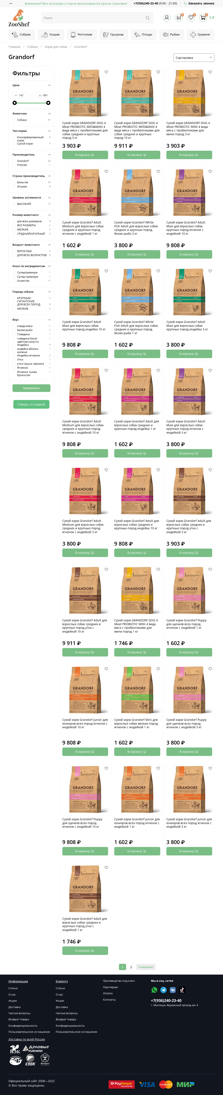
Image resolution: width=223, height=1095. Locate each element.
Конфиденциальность (23, 1025)
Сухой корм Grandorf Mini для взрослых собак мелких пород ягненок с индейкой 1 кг (136, 723)
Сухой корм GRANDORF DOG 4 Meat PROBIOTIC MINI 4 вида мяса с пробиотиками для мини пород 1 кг (136, 625)
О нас (12, 994)
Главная (14, 47)
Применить (31, 388)
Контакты (109, 999)
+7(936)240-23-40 (146, 3)
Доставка (14, 1007)
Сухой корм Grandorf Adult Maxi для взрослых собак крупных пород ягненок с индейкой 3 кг (185, 426)
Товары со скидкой (31, 404)
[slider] (14, 103)
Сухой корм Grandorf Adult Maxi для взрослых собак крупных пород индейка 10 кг (84, 325)
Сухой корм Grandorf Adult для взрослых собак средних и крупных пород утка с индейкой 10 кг (84, 625)
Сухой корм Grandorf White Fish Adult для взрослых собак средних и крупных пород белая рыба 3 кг (136, 228)
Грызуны (113, 34)
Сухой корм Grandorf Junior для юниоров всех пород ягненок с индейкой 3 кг (189, 823)
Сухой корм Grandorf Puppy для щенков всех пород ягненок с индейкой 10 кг (82, 823)
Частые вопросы (19, 1013)
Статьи (13, 988)
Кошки (50, 34)
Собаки (21, 34)
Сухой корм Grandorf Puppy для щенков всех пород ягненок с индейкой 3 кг (186, 723)
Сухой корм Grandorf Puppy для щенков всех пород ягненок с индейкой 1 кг (186, 624)
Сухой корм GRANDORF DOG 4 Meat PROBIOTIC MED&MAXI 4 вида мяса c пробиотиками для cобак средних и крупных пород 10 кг (137, 130)
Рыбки (172, 34)
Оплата (108, 993)
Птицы (144, 34)
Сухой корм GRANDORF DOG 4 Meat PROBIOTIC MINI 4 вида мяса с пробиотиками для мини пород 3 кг (188, 128)
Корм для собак (56, 47)
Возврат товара (18, 1019)
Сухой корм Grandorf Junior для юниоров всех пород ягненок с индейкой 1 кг (137, 823)
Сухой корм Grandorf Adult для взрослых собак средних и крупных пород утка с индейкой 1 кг (84, 924)
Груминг (200, 34)
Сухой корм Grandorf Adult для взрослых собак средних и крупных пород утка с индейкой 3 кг (188, 526)
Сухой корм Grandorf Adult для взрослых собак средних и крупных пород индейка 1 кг (136, 425)
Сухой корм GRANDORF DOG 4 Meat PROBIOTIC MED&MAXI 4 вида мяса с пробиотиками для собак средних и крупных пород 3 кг (85, 130)
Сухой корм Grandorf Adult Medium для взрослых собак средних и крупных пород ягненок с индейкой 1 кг (83, 228)
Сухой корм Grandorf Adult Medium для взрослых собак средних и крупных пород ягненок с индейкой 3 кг (83, 526)
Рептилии (81, 34)
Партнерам (110, 987)
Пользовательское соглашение (29, 1032)
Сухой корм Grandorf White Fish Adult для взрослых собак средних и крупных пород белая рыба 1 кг (136, 327)
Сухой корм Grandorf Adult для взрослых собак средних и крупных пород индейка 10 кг (136, 524)
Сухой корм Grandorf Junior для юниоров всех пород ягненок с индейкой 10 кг (85, 723)
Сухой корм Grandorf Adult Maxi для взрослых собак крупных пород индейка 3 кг (187, 325)
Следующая (145, 966)
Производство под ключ (119, 981)
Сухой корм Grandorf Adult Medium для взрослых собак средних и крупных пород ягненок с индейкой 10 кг (83, 426)
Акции (12, 1001)
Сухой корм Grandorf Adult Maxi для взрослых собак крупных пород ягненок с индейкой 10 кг (185, 228)
